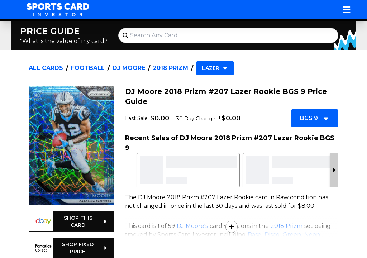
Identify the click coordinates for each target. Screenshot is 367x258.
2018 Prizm (170, 67)
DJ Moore (129, 67)
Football (88, 67)
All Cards (46, 67)
